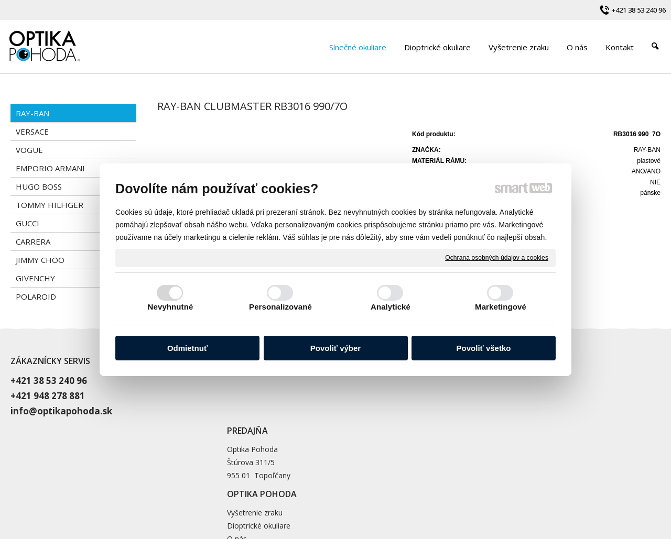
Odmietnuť (187, 348)
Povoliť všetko (484, 348)
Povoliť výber (335, 348)
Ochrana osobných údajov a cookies (496, 257)
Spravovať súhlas (535, 489)
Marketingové (500, 306)
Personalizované (280, 306)
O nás (458, 406)
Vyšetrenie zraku (476, 379)
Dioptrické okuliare (480, 393)
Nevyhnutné (170, 306)
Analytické (390, 306)
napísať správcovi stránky (356, 489)
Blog (456, 419)
